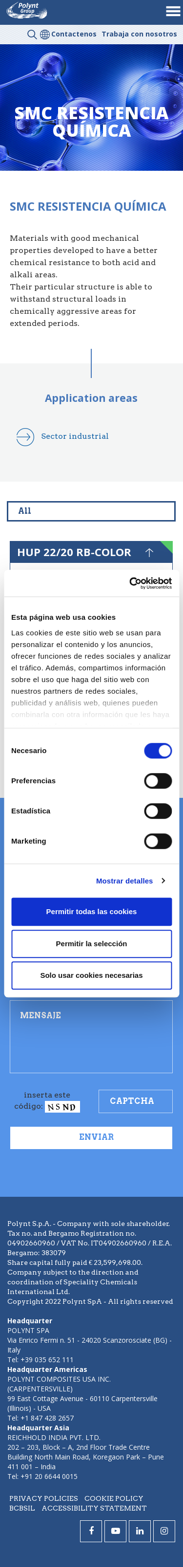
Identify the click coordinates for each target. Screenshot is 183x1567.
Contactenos (74, 33)
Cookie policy (113, 1498)
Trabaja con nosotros (139, 33)
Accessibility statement (94, 1508)
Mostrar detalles (124, 881)
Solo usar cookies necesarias (91, 975)
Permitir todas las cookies (91, 911)
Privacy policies (43, 1498)
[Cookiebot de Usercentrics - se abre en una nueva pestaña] (130, 583)
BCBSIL (22, 1508)
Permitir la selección (91, 943)
